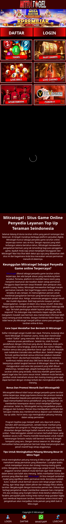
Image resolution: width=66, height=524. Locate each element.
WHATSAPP (41, 519)
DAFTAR (16, 33)
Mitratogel (11, 273)
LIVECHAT (58, 519)
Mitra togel (34, 476)
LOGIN (49, 33)
